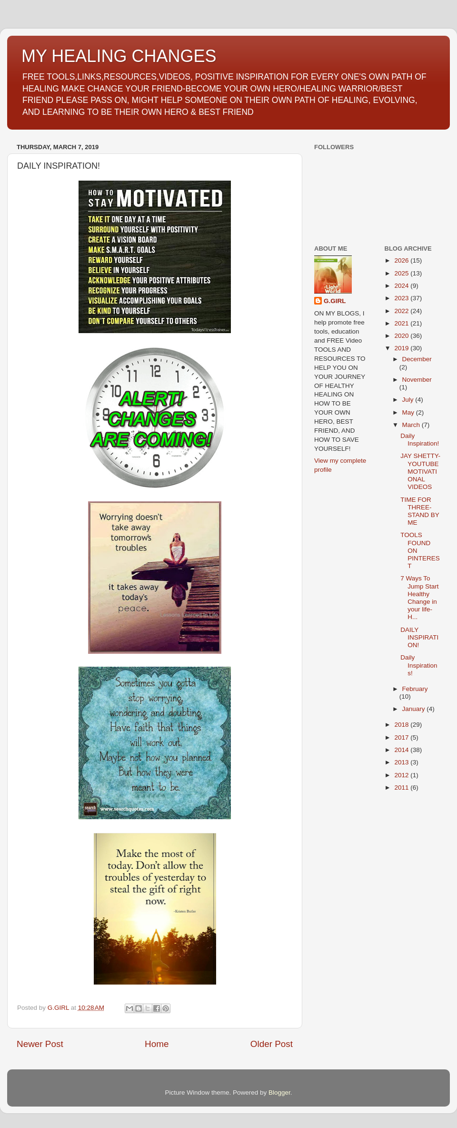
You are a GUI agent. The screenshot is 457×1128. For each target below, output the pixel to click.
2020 (402, 335)
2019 (402, 348)
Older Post (271, 1044)
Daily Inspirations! (418, 665)
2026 (402, 260)
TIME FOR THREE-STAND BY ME (419, 511)
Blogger (279, 1092)
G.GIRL (335, 301)
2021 (402, 323)
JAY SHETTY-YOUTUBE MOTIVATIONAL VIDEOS (420, 471)
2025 (402, 273)
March (412, 424)
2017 (402, 737)
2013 (402, 762)
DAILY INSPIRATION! (419, 637)
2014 (402, 749)
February (415, 688)
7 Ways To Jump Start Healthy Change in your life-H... (419, 597)
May (409, 412)
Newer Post (40, 1044)
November (417, 379)
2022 (402, 311)
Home (157, 1044)
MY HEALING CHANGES (118, 56)
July (409, 399)
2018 (402, 724)
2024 (402, 285)
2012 (402, 775)
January (414, 708)
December (417, 359)
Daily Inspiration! (419, 439)
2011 (402, 787)
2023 (402, 298)
